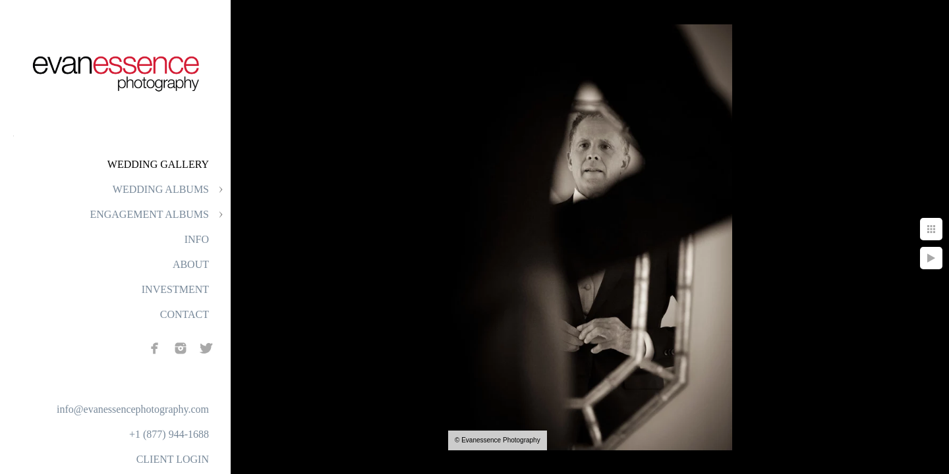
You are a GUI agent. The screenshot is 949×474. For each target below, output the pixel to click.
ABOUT (191, 264)
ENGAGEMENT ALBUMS (149, 214)
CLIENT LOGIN (172, 459)
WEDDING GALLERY (158, 164)
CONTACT (184, 314)
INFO (197, 239)
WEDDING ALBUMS (161, 189)
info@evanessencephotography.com (133, 409)
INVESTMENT (175, 289)
